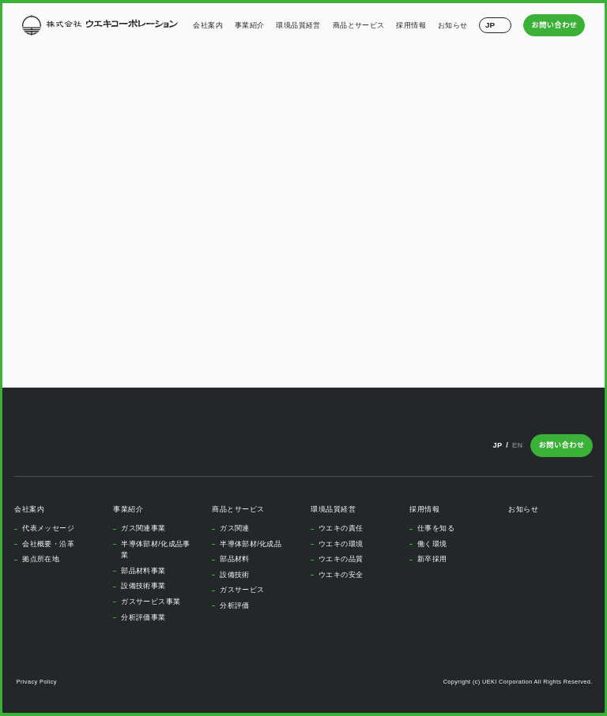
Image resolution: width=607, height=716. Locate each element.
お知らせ (453, 25)
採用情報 (412, 25)
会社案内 (209, 25)
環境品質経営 (299, 25)
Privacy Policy (38, 681)
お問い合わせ (554, 25)
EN (518, 444)
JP (497, 444)
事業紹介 (250, 25)
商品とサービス (359, 25)
